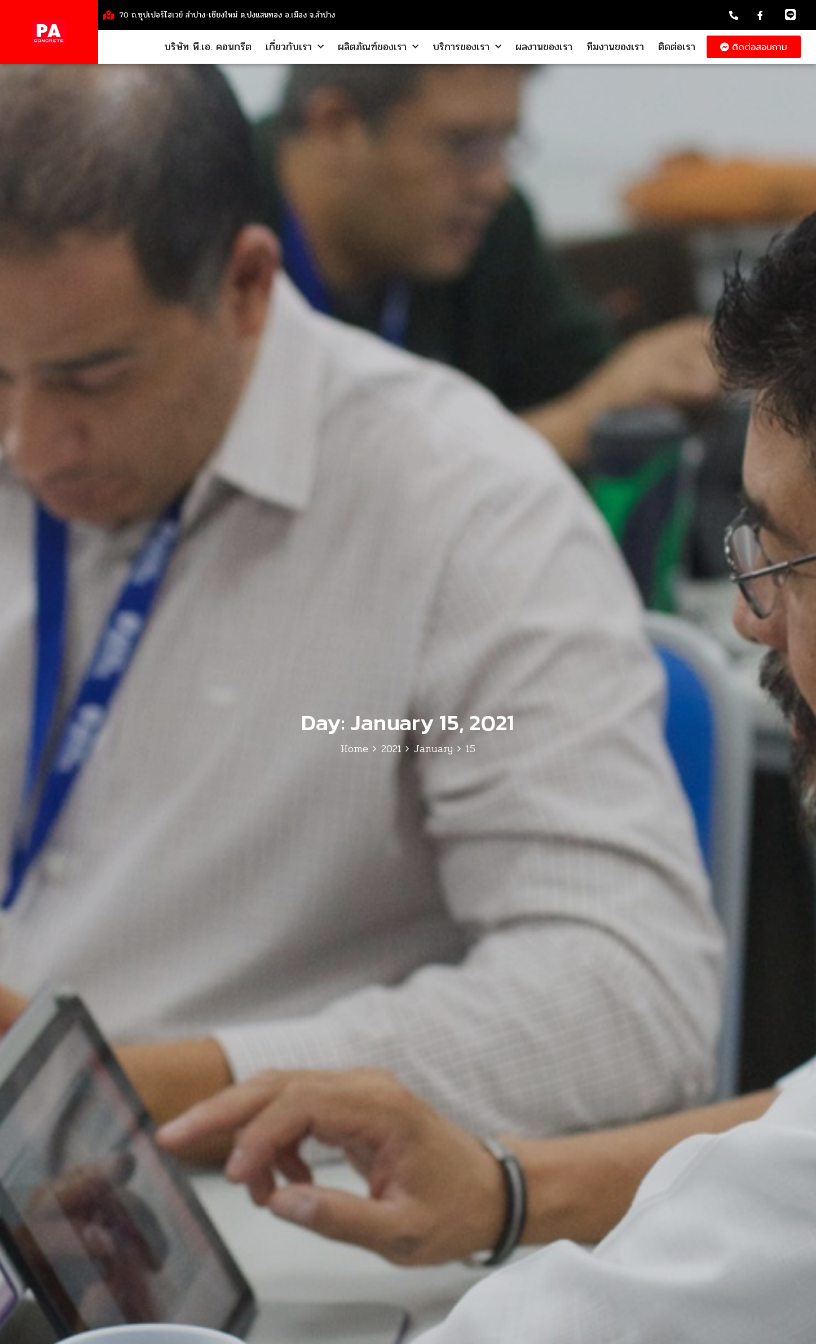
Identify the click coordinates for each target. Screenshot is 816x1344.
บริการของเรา (467, 46)
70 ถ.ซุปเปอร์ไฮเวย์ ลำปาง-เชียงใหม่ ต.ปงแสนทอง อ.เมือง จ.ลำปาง (227, 15)
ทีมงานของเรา (615, 47)
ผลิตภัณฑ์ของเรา (378, 46)
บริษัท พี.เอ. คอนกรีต (208, 47)
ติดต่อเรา (676, 47)
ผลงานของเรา (543, 47)
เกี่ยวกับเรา (295, 46)
